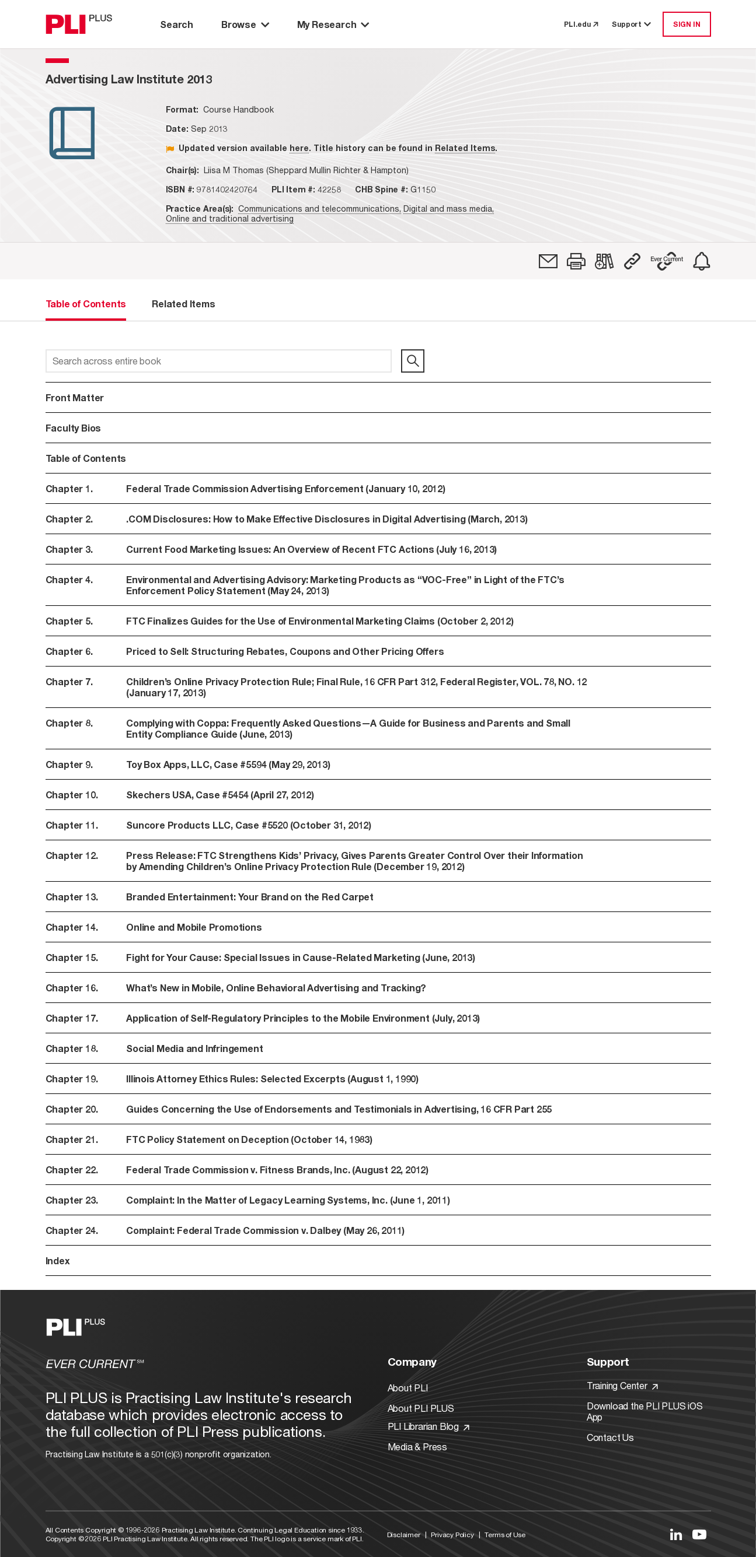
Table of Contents (86, 458)
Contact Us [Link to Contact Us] (610, 1437)
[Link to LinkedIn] (676, 1534)
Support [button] (632, 24)
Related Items (465, 148)
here (299, 148)
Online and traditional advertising (230, 218)
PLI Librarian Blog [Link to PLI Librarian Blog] (428, 1426)
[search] (412, 361)
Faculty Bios (74, 427)
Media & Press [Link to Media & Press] (417, 1446)
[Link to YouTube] (699, 1534)
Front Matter (75, 397)
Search (176, 24)
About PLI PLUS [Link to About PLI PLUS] (421, 1408)
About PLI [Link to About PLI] (408, 1387)
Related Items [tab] (183, 303)
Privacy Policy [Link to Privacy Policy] (452, 1534)
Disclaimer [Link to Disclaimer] (403, 1534)
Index (58, 1260)
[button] (576, 261)
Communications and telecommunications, (319, 208)
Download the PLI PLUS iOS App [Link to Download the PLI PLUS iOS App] (645, 1411)
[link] (548, 261)
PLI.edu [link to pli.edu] (581, 24)
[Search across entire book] (219, 361)
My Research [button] (333, 24)
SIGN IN (687, 24)
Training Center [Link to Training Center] (622, 1385)
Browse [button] (245, 24)
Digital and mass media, (448, 208)
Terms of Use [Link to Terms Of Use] (505, 1534)
